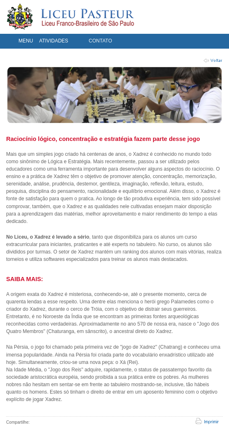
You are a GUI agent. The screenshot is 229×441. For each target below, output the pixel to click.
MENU (26, 41)
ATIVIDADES (53, 41)
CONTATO (100, 41)
